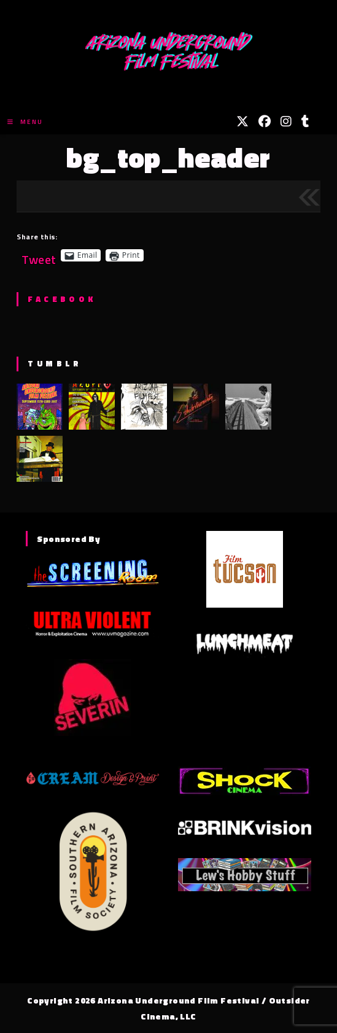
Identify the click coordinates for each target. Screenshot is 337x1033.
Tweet (38, 255)
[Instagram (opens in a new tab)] (286, 121)
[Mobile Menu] (25, 121)
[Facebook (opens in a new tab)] (265, 121)
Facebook (62, 299)
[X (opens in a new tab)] (242, 121)
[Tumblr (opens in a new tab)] (305, 121)
